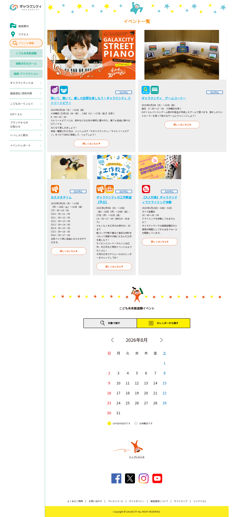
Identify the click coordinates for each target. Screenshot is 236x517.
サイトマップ (180, 501)
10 (118, 382)
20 (146, 392)
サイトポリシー (137, 501)
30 (109, 412)
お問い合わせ (95, 501)
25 (128, 402)
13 (146, 382)
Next (161, 340)
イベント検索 (26, 43)
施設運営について (159, 501)
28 (155, 402)
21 (155, 392)
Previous (112, 340)
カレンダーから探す (167, 323)
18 (128, 392)
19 (137, 392)
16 (109, 392)
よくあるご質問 (75, 501)
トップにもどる (137, 456)
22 (164, 392)
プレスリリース (115, 501)
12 (137, 382)
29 (164, 402)
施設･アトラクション (26, 74)
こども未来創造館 (26, 53)
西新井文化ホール (26, 63)
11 (128, 382)
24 (118, 402)
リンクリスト (199, 501)
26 (137, 402)
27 (146, 402)
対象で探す (114, 323)
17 (118, 392)
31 (118, 412)
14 (155, 382)
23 (109, 402)
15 (164, 382)
